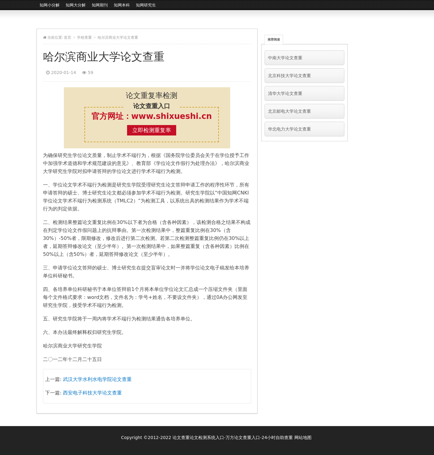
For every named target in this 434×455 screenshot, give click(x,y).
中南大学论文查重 (285, 57)
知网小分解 (50, 5)
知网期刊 (100, 5)
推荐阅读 (274, 39)
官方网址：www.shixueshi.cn (151, 116)
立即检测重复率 (151, 130)
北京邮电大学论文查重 (289, 111)
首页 (67, 37)
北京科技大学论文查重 (289, 75)
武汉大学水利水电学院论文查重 (97, 379)
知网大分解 (76, 5)
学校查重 (84, 37)
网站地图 (303, 437)
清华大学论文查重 (285, 93)
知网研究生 (146, 5)
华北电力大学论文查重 (289, 129)
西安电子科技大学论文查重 (92, 393)
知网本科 (122, 5)
